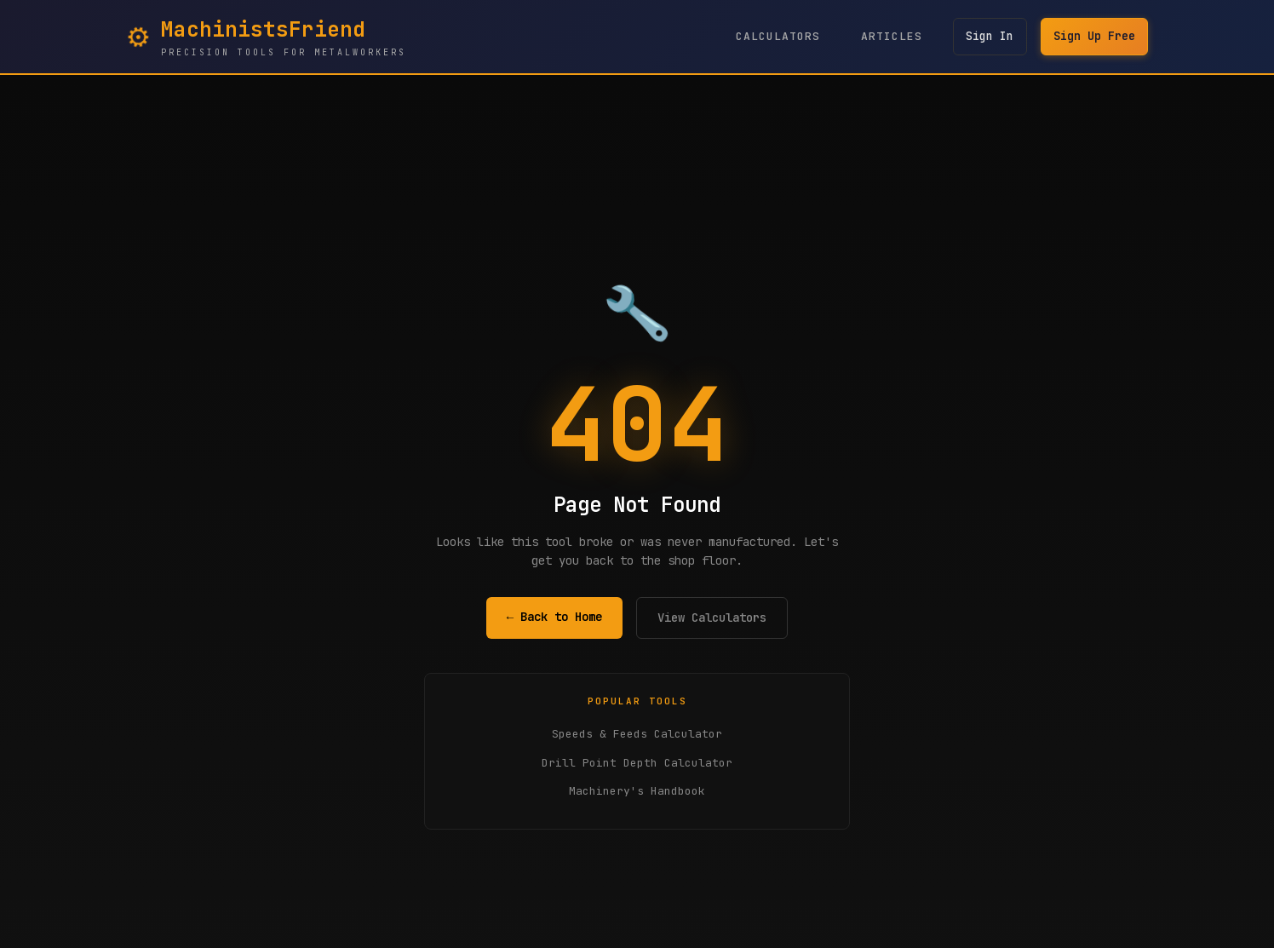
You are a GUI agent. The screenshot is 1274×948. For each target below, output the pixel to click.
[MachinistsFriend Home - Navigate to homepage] (266, 36)
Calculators (772, 36)
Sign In (985, 36)
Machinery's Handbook (637, 791)
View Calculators (711, 617)
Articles (885, 36)
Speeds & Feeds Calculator (637, 734)
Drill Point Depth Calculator (637, 763)
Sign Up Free (1092, 36)
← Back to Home (554, 616)
